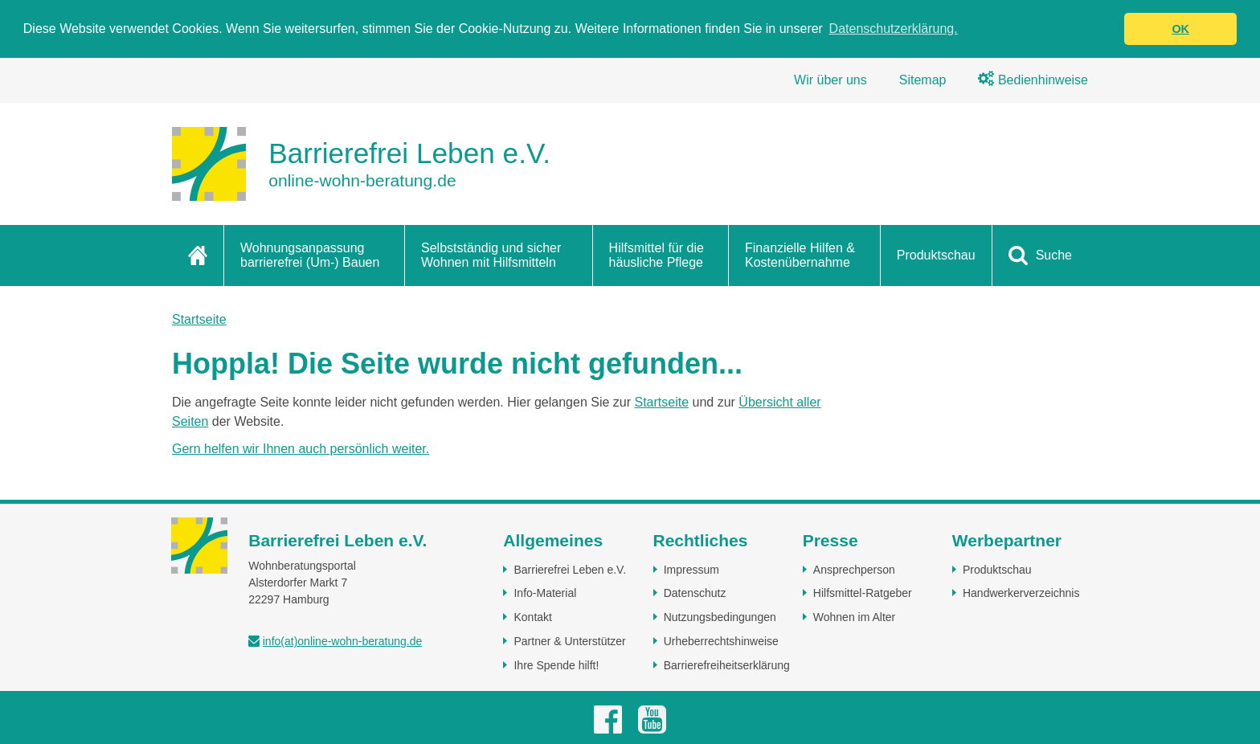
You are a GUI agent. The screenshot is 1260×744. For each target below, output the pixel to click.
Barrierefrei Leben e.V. (569, 569)
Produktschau (936, 255)
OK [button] (1180, 28)
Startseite (199, 319)
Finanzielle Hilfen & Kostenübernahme (800, 255)
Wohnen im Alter (854, 617)
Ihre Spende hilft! (556, 665)
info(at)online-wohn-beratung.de (342, 641)
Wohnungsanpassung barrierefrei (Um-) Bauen (309, 255)
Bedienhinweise (1033, 80)
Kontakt (532, 617)
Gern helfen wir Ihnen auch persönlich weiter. (300, 449)
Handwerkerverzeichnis (1021, 593)
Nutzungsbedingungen (720, 617)
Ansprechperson (854, 569)
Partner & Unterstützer (569, 641)
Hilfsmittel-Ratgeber (862, 593)
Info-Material (544, 593)
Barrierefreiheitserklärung (727, 665)
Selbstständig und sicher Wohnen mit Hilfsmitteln (491, 255)
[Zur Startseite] (361, 164)
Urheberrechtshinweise (721, 641)
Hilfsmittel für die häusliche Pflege (656, 255)
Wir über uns (830, 80)
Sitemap (923, 80)
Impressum (691, 569)
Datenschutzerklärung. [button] (893, 28)
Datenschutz (695, 593)
